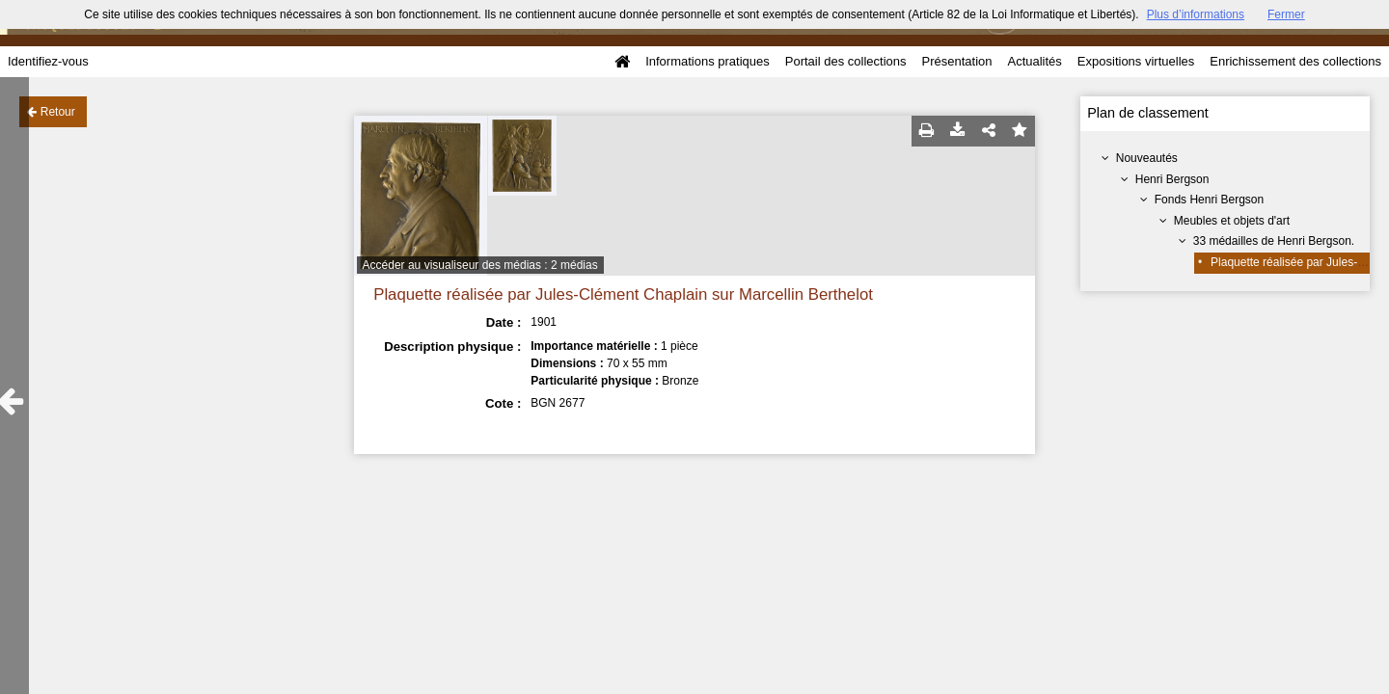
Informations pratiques (707, 61)
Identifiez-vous (48, 61)
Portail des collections (846, 61)
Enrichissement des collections (1295, 61)
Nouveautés (1147, 158)
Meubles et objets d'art (1232, 220)
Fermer (1286, 14)
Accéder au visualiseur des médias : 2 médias (480, 265)
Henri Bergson (1172, 179)
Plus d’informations (1195, 14)
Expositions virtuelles (1135, 61)
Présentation (956, 61)
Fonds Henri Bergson (1209, 199)
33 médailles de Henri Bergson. (1273, 241)
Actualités (1034, 61)
